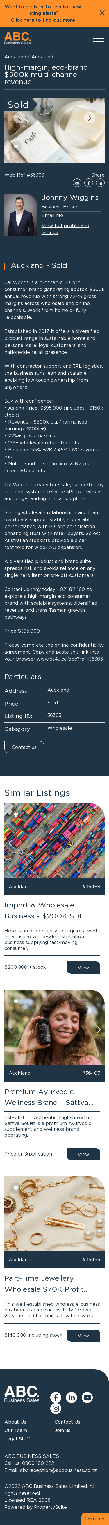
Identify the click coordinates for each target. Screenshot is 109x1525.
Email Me (52, 215)
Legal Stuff (17, 1438)
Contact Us (67, 1421)
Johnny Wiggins (70, 197)
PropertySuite (50, 1507)
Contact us (24, 747)
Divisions (95, 1518)
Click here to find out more (43, 20)
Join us (62, 1430)
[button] (19, 117)
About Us (15, 1421)
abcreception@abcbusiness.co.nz (58, 1470)
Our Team (15, 1430)
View (83, 967)
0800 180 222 (38, 1463)
